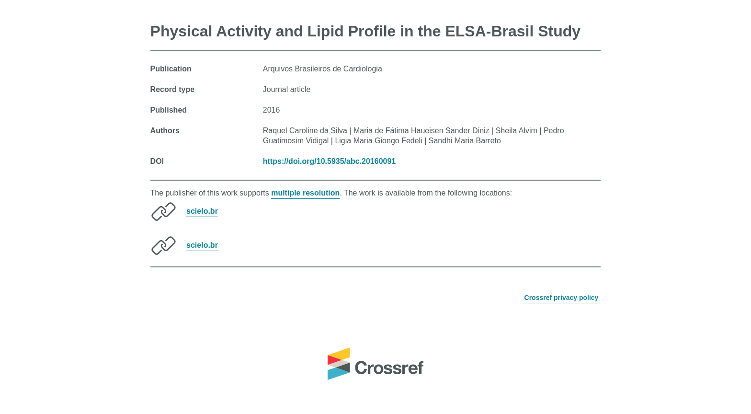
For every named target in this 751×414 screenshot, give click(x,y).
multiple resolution (305, 193)
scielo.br (202, 211)
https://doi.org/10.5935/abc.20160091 (329, 161)
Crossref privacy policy (561, 297)
